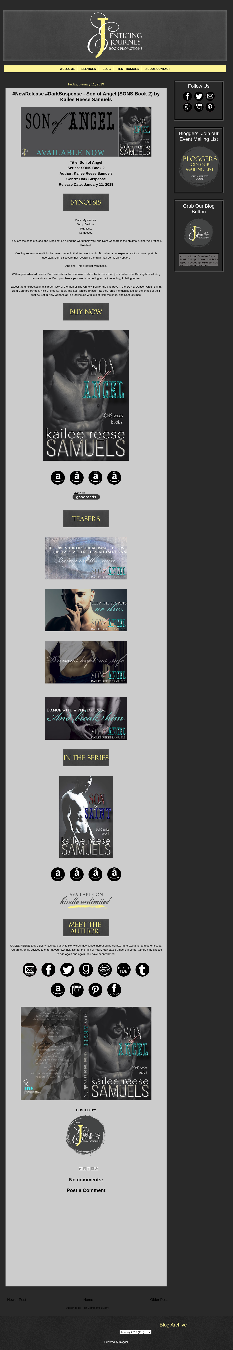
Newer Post (16, 1300)
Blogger (123, 1341)
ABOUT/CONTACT (157, 69)
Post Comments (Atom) (95, 1307)
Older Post (159, 1300)
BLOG (106, 69)
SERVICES (88, 69)
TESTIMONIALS (128, 69)
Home (88, 1300)
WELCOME (67, 69)
